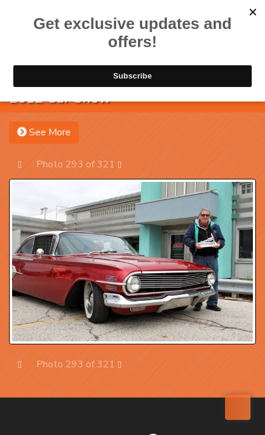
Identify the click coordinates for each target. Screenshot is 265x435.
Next (125, 164)
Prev (25, 164)
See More (44, 132)
